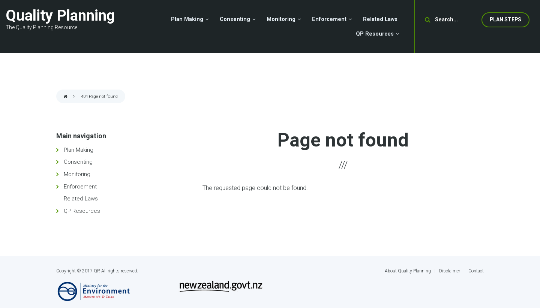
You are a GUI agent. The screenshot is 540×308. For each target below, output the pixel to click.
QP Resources (82, 211)
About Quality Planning (408, 271)
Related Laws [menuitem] (380, 19)
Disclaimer (449, 271)
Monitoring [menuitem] (281, 19)
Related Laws (81, 198)
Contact (476, 271)
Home (66, 97)
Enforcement (80, 186)
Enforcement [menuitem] (329, 19)
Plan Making (78, 150)
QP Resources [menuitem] (375, 34)
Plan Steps (505, 19)
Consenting (78, 161)
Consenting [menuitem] (235, 19)
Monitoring (77, 174)
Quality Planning (60, 15)
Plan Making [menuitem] (187, 19)
